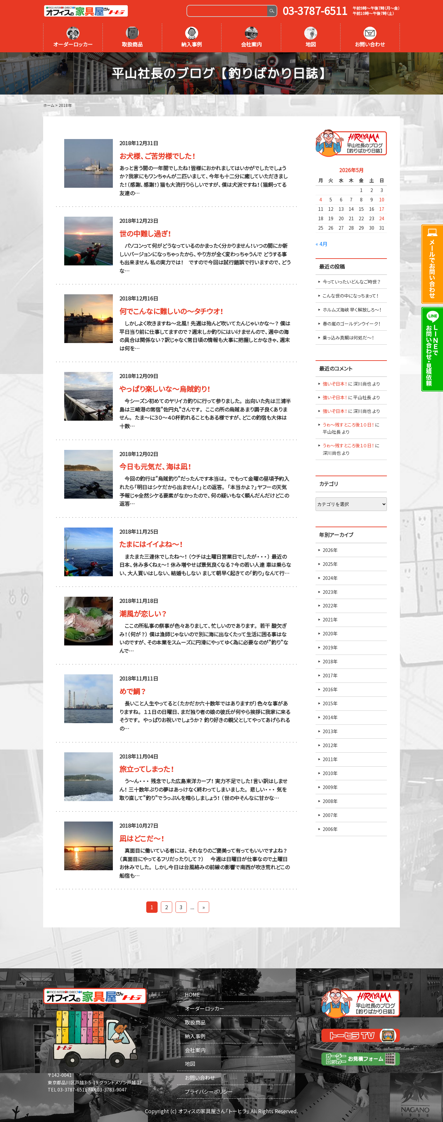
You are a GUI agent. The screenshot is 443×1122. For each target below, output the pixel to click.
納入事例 (191, 37)
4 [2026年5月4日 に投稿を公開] (320, 199)
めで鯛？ (132, 691)
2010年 (330, 773)
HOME (192, 994)
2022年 (330, 605)
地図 (310, 37)
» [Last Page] (203, 907)
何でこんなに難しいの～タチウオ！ (171, 311)
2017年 (330, 675)
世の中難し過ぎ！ (145, 233)
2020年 (330, 633)
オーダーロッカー (73, 37)
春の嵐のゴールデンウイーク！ (351, 323)
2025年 (330, 564)
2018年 (330, 661)
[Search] (227, 11)
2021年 (330, 619)
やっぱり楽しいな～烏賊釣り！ (164, 388)
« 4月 (322, 244)
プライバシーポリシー (209, 1091)
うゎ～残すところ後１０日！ (348, 424)
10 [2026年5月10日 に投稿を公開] (381, 199)
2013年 (330, 731)
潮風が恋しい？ (143, 613)
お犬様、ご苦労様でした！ (157, 155)
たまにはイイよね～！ (151, 544)
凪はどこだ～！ (141, 838)
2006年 (330, 829)
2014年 (330, 717)
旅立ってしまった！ (146, 768)
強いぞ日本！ (335, 383)
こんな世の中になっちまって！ (350, 295)
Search (272, 11)
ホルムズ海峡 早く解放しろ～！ (352, 309)
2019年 (330, 647)
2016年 (330, 689)
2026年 (330, 550)
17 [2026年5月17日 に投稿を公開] (381, 209)
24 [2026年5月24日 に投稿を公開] (381, 218)
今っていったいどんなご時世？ (351, 281)
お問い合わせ (370, 37)
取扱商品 (132, 37)
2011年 (330, 759)
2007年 (330, 815)
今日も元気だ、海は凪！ (155, 466)
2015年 (330, 703)
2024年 (330, 578)
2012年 (330, 745)
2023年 (330, 592)
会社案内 (251, 37)
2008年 (330, 801)
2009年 (330, 787)
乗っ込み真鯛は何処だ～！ (348, 337)
